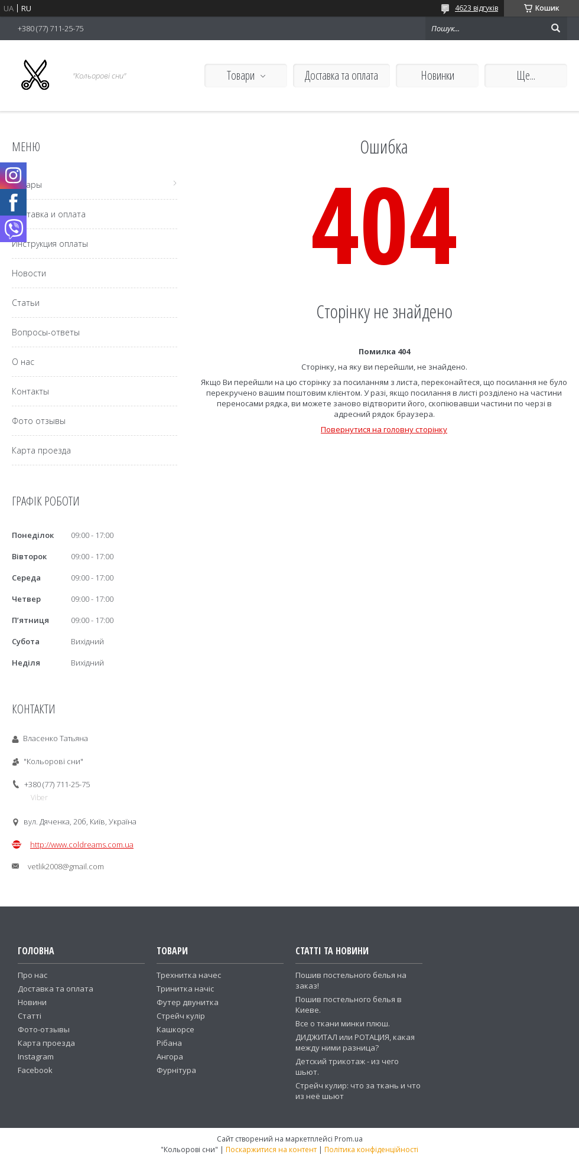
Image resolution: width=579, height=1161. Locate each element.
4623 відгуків (476, 8)
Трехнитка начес (189, 975)
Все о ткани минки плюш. (342, 1023)
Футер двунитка (188, 1002)
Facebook (35, 1070)
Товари (241, 75)
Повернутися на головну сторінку (384, 429)
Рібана (169, 1043)
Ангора (170, 1056)
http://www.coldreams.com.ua (82, 844)
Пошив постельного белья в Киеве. (348, 1004)
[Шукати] (555, 28)
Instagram (36, 1056)
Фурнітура (176, 1070)
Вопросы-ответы (46, 332)
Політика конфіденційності (371, 1149)
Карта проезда (41, 450)
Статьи (26, 302)
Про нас (32, 975)
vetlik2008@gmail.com (66, 866)
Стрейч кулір (181, 1015)
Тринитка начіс (185, 988)
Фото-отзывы (44, 1029)
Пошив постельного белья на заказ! (350, 980)
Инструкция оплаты (50, 243)
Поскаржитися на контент (271, 1149)
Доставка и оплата (49, 214)
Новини (32, 1002)
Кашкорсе (175, 1029)
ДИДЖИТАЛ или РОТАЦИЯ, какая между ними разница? (355, 1042)
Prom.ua (348, 1139)
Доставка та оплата (341, 75)
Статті (29, 1015)
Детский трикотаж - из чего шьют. (347, 1066)
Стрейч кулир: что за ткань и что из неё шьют (358, 1090)
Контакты (30, 391)
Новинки (437, 75)
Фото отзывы (39, 420)
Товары (27, 184)
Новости (29, 273)
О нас (23, 361)
